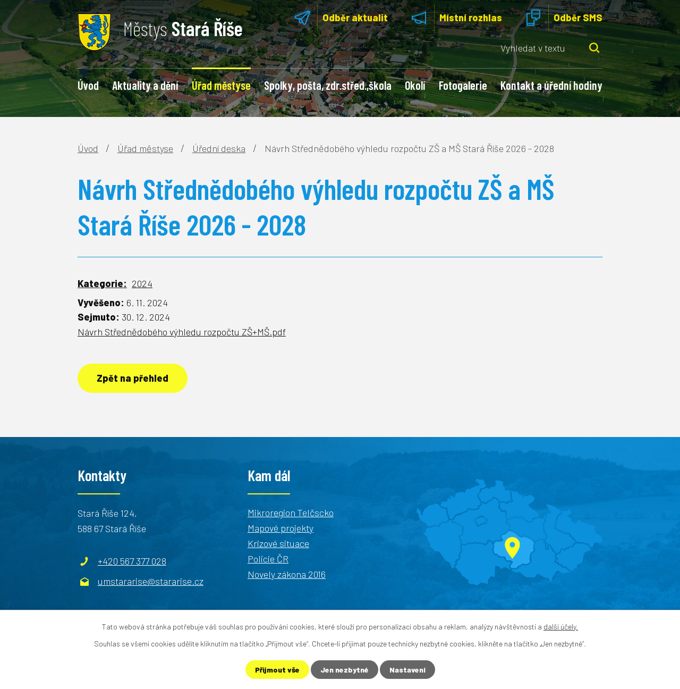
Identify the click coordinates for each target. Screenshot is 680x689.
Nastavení (407, 669)
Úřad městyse (221, 85)
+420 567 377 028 (132, 561)
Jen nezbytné (344, 669)
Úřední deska (218, 148)
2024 (142, 283)
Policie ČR (268, 559)
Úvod (88, 85)
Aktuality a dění (145, 85)
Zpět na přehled (132, 378)
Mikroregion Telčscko (291, 512)
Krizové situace (278, 543)
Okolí (415, 85)
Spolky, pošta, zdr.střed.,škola (328, 85)
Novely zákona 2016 (287, 574)
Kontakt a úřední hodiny (551, 85)
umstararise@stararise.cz (150, 581)
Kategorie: (102, 283)
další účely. (560, 626)
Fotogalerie (463, 85)
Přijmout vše (277, 669)
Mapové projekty (280, 528)
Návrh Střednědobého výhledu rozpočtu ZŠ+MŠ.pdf (182, 332)
